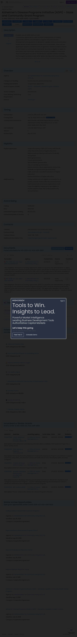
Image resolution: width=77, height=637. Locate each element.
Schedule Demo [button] (31, 335)
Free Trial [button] (18, 335)
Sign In (62, 301)
